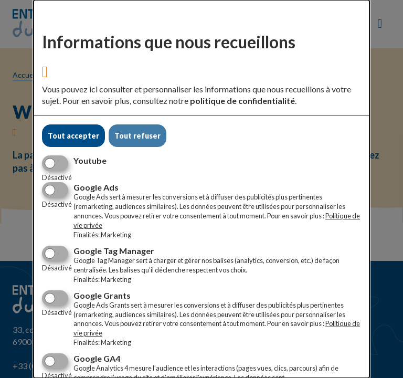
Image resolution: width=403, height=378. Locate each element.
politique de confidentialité (242, 101)
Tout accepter (73, 135)
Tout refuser (137, 135)
